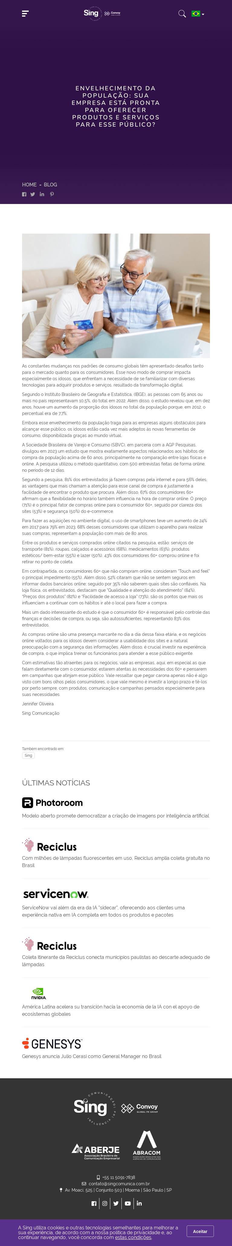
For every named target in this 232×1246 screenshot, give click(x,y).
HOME (29, 185)
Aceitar (200, 1231)
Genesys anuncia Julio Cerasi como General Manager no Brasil (91, 1056)
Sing (28, 755)
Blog (50, 185)
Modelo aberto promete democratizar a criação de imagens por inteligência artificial (115, 816)
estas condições (133, 1237)
